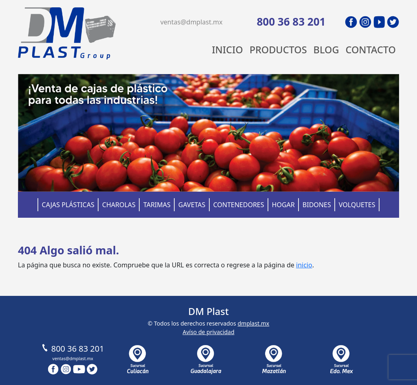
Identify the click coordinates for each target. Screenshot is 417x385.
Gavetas (192, 204)
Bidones (317, 204)
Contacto (370, 49)
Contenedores (238, 204)
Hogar (283, 204)
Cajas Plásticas (68, 204)
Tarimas (157, 204)
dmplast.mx (253, 323)
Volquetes (357, 204)
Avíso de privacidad (208, 332)
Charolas (119, 204)
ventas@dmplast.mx (191, 22)
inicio (304, 264)
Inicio (227, 49)
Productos (278, 49)
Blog (326, 49)
